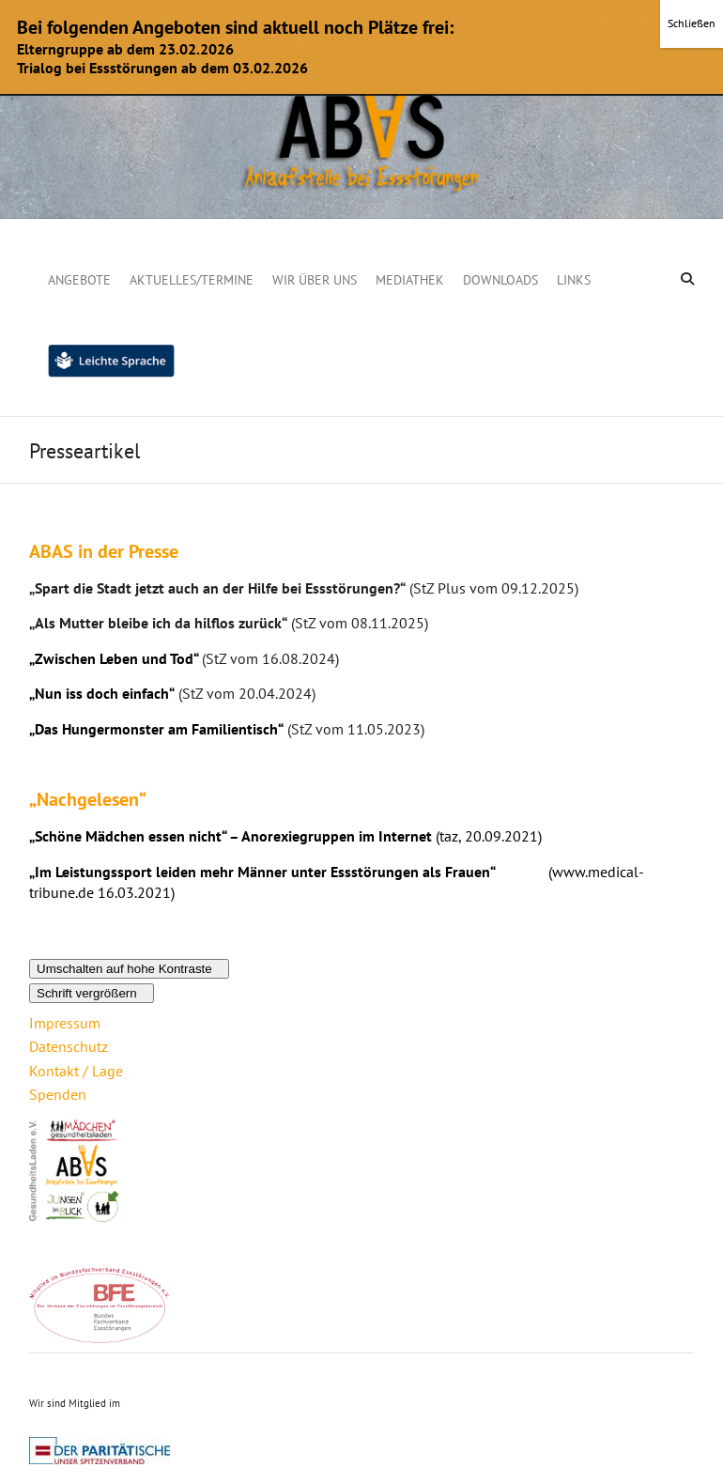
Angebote (79, 279)
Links (574, 279)
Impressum (64, 1022)
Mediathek (410, 279)
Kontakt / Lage (76, 1070)
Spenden (57, 1094)
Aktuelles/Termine (192, 279)
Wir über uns (314, 279)
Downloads (500, 279)
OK (361, 67)
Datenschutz (68, 1046)
